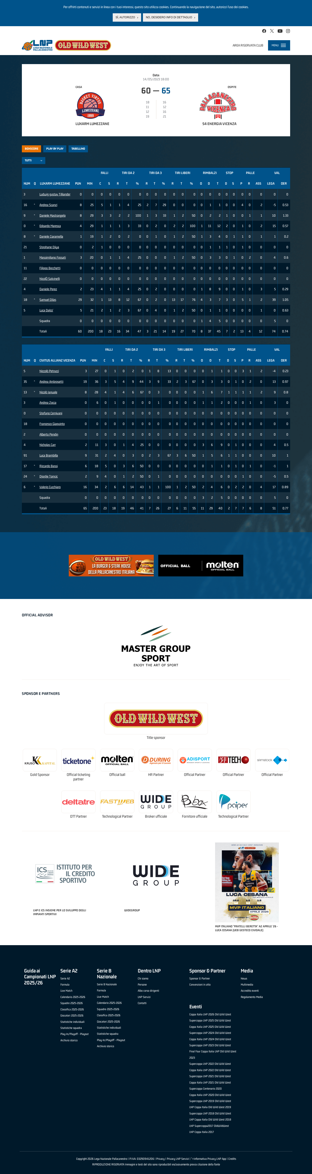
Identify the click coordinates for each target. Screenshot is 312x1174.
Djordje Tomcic (48, 476)
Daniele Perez (48, 289)
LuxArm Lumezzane (92, 123)
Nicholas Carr (47, 445)
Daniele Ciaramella (51, 236)
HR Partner (156, 775)
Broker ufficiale (156, 816)
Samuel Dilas (47, 300)
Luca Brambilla (48, 455)
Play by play (55, 148)
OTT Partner (78, 816)
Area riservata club (248, 45)
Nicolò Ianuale (48, 392)
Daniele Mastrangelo (52, 215)
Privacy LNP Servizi (178, 1158)
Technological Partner (117, 816)
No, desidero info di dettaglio (169, 17)
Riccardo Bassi (48, 466)
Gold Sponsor (40, 775)
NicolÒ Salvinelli (49, 279)
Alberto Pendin (48, 434)
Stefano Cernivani (50, 413)
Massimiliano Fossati (52, 257)
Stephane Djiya (49, 247)
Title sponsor (156, 737)
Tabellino (78, 148)
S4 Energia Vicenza (219, 123)
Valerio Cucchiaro (50, 487)
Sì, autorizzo (125, 17)
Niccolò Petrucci (49, 371)
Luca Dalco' (46, 310)
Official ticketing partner (78, 777)
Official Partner (194, 775)
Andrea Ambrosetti (51, 381)
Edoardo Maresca (50, 226)
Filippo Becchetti (49, 268)
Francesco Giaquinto (52, 424)
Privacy (160, 1158)
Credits (232, 1158)
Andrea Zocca (47, 402)
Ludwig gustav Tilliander (54, 194)
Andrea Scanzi (48, 205)
